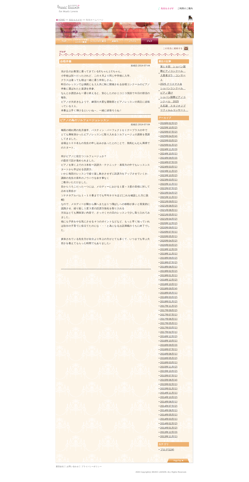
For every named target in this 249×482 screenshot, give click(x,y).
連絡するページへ (186, 48)
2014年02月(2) (169, 423)
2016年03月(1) (169, 362)
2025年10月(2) (169, 127)
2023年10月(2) (169, 175)
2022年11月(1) (169, 184)
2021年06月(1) (169, 210)
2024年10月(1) (169, 153)
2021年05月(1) (169, 214)
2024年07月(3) (169, 162)
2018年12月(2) (169, 279)
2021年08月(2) (169, 205)
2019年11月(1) (169, 253)
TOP (64, 41)
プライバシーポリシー (91, 466)
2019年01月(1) (169, 275)
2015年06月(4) (169, 380)
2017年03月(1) (169, 327)
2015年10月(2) (169, 371)
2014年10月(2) (169, 397)
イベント (132, 41)
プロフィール (81, 41)
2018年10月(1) (169, 284)
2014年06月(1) (169, 410)
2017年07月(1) (169, 314)
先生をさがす (167, 8)
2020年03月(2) (169, 245)
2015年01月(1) (169, 388)
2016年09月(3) (169, 345)
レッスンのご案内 (98, 41)
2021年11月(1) (169, 197)
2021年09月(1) (169, 201)
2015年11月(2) (169, 366)
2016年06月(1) (169, 353)
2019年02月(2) (169, 271)
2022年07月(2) (169, 188)
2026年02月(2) (169, 123)
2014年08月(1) (169, 401)
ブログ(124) (167, 449)
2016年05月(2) (169, 358)
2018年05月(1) (169, 292)
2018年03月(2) (169, 297)
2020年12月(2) (169, 223)
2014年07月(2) (169, 406)
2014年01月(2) (169, 427)
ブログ (149, 41)
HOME (61, 20)
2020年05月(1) (169, 236)
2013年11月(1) (169, 436)
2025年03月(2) (169, 140)
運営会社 (60, 466)
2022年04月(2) (169, 192)
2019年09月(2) (169, 258)
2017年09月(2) (169, 310)
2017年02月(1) (169, 332)
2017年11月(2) (169, 306)
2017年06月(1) (169, 319)
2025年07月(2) (169, 131)
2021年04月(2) (169, 219)
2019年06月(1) (169, 266)
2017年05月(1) (169, 323)
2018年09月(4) (169, 288)
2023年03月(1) (169, 179)
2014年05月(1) (169, 414)
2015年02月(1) (169, 384)
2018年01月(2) (169, 301)
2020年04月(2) (169, 240)
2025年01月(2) (169, 145)
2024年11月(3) (169, 149)
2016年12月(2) (169, 336)
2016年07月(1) (169, 349)
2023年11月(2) (169, 171)
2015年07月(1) (169, 375)
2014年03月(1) (169, 419)
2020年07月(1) (169, 231)
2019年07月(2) (169, 262)
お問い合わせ (73, 466)
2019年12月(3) (169, 249)
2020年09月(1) (169, 227)
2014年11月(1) (169, 392)
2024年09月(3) (169, 158)
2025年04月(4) (169, 136)
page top (178, 460)
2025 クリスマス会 (171, 84)
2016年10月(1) (169, 340)
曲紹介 (115, 41)
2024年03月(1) (169, 166)
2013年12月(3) (169, 432)
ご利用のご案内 (185, 8)
